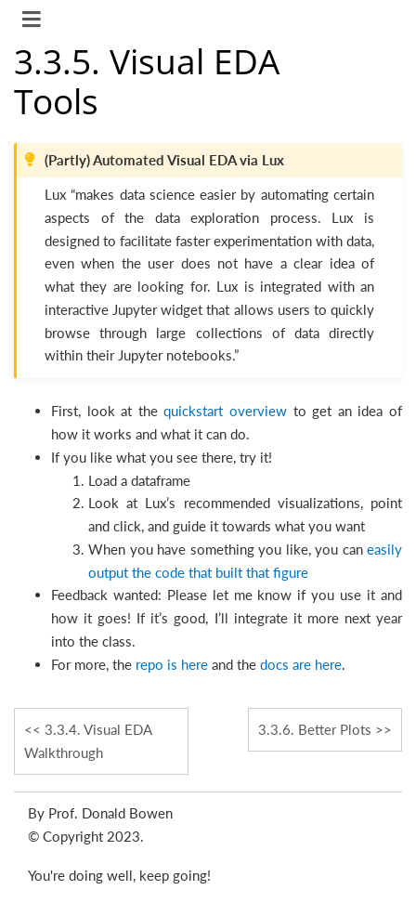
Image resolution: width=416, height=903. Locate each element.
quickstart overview (225, 410)
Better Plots (314, 729)
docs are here (301, 664)
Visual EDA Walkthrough (88, 741)
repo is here (172, 664)
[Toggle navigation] (33, 21)
